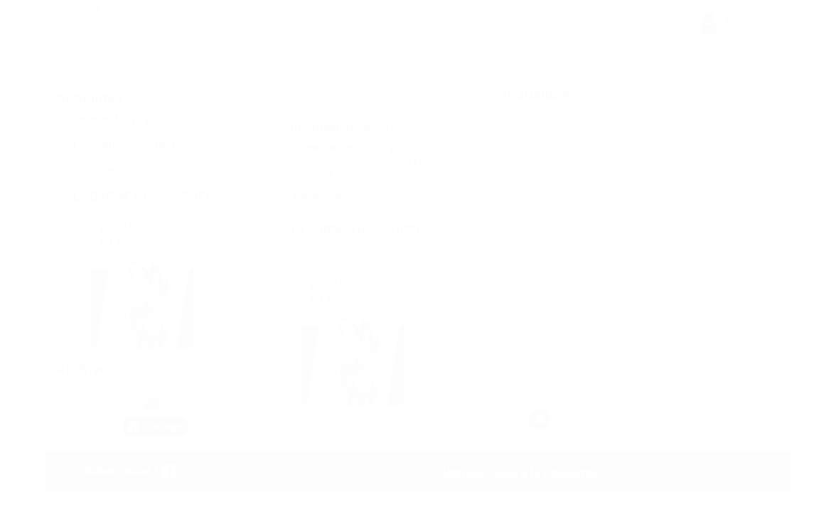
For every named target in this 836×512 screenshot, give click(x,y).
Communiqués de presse (140, 145)
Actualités (89, 98)
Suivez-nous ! (130, 471)
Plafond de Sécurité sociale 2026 (388, 208)
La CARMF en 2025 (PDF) (141, 197)
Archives (85, 369)
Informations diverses (132, 120)
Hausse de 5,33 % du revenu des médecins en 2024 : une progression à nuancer (421, 167)
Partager (164, 426)
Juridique (98, 171)
